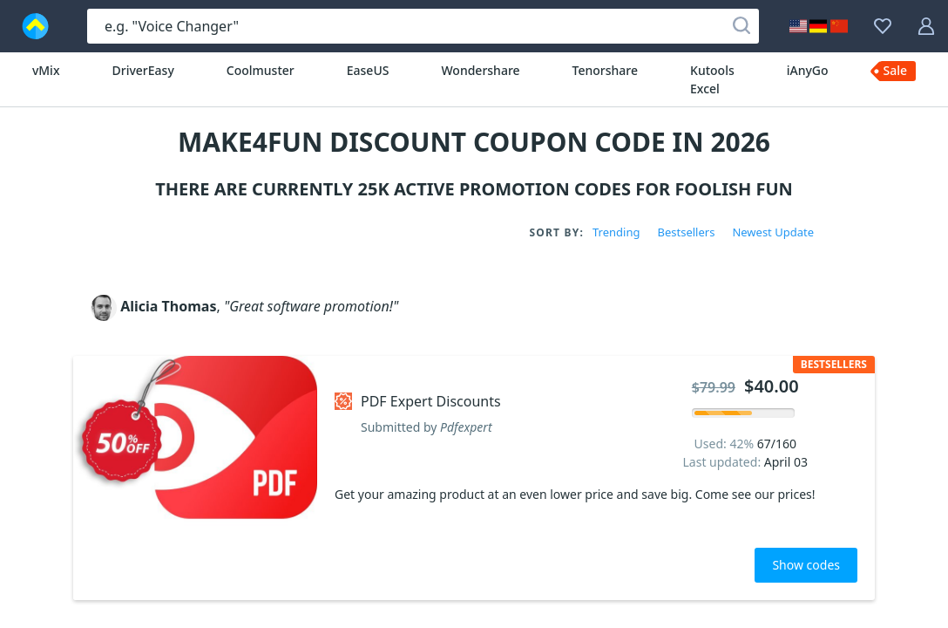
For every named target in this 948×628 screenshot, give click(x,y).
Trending (616, 232)
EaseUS (368, 70)
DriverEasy (143, 70)
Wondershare (480, 70)
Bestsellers (685, 232)
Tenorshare (605, 70)
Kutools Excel (712, 79)
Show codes (806, 564)
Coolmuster (261, 70)
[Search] (741, 26)
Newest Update (773, 232)
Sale (896, 70)
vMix (46, 70)
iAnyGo (808, 70)
